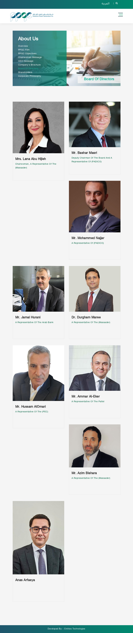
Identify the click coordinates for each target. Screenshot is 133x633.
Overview (23, 46)
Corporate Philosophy (29, 76)
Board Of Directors (28, 69)
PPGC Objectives (27, 54)
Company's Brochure (29, 65)
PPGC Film (24, 50)
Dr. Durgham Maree (86, 317)
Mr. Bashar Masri (84, 153)
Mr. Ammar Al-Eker (86, 396)
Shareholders (25, 72)
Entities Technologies (74, 629)
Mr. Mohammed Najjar (88, 238)
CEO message (25, 61)
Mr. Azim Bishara (84, 473)
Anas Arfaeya (25, 580)
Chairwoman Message (30, 57)
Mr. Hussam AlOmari (30, 407)
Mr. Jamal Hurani (27, 317)
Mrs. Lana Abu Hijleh (30, 159)
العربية (106, 3)
